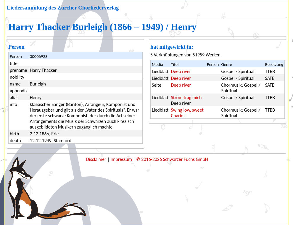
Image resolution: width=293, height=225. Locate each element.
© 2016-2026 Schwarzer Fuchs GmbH (172, 159)
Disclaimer (96, 159)
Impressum (121, 159)
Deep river (181, 71)
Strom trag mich (186, 97)
